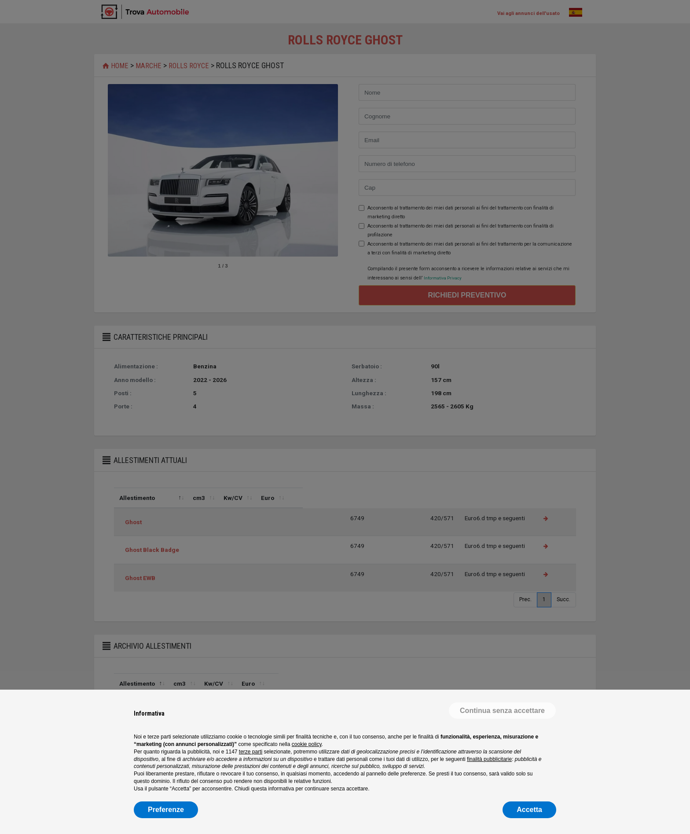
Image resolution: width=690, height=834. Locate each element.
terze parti (250, 752)
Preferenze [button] (166, 809)
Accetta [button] (529, 809)
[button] (502, 711)
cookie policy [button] (307, 744)
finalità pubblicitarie (489, 759)
